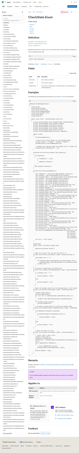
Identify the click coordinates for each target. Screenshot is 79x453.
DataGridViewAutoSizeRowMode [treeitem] (11, 172)
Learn (29, 12)
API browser (39, 12)
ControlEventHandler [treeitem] (8, 98)
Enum (50, 64)
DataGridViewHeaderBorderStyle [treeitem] (11, 370)
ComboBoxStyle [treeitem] (7, 73)
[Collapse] (22, 12)
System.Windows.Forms (40, 41)
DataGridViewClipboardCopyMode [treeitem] (11, 290)
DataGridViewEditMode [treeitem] (9, 363)
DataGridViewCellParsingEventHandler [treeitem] (12, 243)
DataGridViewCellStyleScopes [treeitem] (10, 263)
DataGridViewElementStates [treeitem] (10, 368)
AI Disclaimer (5, 446)
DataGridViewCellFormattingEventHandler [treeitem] (13, 230)
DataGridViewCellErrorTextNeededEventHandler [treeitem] (13, 220)
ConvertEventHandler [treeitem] (8, 109)
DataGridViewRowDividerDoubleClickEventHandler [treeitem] (13, 422)
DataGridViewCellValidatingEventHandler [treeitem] (13, 274)
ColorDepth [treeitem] (6, 29)
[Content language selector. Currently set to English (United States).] (9, 442)
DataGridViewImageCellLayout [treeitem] (10, 384)
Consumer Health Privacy (46, 446)
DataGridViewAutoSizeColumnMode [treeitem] (12, 150)
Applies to (32, 33)
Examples (32, 29)
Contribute (28, 446)
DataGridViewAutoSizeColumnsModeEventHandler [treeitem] (13, 164)
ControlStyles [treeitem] (6, 103)
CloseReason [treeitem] (6, 27)
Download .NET (72, 6)
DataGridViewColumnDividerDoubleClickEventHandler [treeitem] (13, 302)
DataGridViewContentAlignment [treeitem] (11, 348)
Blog (22, 446)
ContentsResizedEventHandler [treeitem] (10, 82)
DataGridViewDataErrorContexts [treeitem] (11, 350)
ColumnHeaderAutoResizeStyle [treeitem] (10, 41)
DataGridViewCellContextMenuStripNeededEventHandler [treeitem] (13, 213)
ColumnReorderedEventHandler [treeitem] (11, 50)
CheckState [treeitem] (6, 22)
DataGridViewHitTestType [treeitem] (9, 375)
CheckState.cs (36, 45)
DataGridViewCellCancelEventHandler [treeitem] (12, 205)
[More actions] (75, 12)
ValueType (44, 64)
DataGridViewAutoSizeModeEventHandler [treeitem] (13, 169)
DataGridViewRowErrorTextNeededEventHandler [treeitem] (13, 429)
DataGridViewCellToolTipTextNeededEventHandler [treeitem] (13, 269)
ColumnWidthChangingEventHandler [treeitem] (12, 61)
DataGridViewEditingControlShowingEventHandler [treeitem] (13, 360)
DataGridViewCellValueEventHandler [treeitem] (12, 279)
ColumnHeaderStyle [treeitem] (8, 45)
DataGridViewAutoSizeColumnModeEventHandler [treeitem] (13, 155)
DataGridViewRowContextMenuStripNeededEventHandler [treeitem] (13, 416)
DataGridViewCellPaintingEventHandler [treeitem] (12, 239)
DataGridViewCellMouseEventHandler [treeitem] (12, 234)
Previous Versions (14, 446)
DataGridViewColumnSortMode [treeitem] (11, 321)
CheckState (63, 96)
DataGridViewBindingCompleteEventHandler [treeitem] (13, 182)
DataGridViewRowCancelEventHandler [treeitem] (12, 408)
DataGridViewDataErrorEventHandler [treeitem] (12, 354)
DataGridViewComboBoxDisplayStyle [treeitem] (12, 343)
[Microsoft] (3, 2)
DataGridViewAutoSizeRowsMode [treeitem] (11, 174)
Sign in (75, 2)
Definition (32, 24)
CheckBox (42, 364)
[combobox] (13, 15)
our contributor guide (37, 418)
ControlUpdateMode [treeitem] (8, 105)
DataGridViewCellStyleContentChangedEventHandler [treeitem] (13, 258)
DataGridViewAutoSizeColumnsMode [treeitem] (12, 158)
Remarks (32, 31)
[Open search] (71, 2)
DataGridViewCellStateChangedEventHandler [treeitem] (13, 249)
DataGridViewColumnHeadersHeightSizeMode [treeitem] (13, 318)
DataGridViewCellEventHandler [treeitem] (10, 225)
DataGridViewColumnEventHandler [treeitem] (11, 308)
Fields (31, 26)
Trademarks (66, 446)
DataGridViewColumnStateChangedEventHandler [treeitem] (13, 327)
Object (37, 64)
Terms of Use (58, 446)
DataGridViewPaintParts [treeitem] (9, 397)
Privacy (35, 446)
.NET (34, 12)
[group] (52, 229)
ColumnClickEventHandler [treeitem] (9, 36)
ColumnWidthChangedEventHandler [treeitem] (12, 57)
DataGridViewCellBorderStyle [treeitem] (10, 201)
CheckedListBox (50, 364)
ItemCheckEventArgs (63, 364)
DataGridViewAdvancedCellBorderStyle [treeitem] (12, 147)
